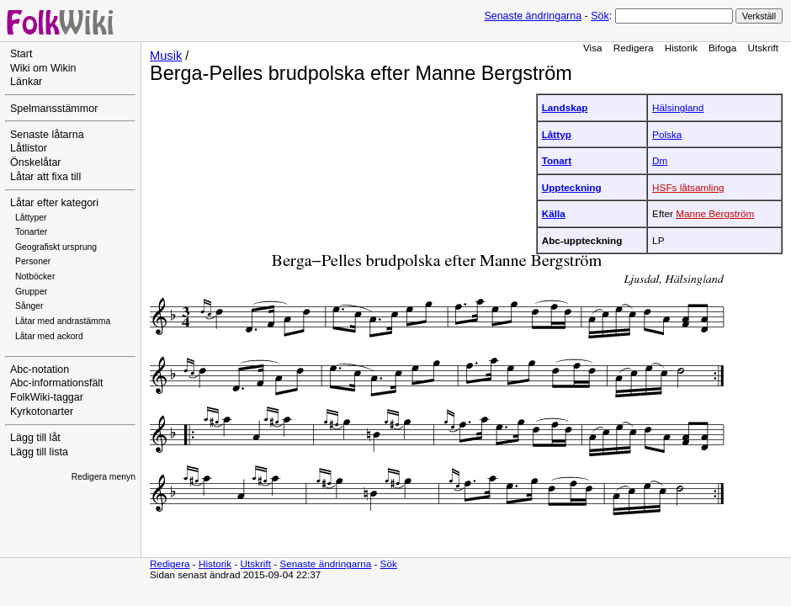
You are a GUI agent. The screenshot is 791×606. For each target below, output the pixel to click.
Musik (166, 55)
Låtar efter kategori (54, 203)
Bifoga (722, 47)
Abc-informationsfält (57, 383)
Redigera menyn (103, 476)
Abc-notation (39, 369)
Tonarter (31, 232)
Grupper (31, 291)
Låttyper (31, 217)
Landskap (565, 107)
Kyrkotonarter (41, 411)
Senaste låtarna (47, 135)
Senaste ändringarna (532, 16)
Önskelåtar (35, 162)
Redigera (633, 47)
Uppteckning (572, 187)
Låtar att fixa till (45, 177)
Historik (681, 47)
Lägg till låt (35, 438)
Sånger (29, 306)
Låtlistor (28, 148)
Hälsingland (677, 107)
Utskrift (763, 47)
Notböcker (35, 276)
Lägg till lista (39, 452)
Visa (593, 47)
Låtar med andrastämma (62, 321)
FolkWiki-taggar (46, 397)
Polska (667, 134)
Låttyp (556, 134)
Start (21, 54)
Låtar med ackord (49, 336)
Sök (599, 16)
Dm (659, 160)
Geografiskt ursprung (56, 247)
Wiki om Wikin (43, 68)
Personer (32, 261)
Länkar (26, 82)
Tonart (557, 160)
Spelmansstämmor (54, 108)
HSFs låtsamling (688, 187)
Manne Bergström (715, 213)
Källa (553, 213)
